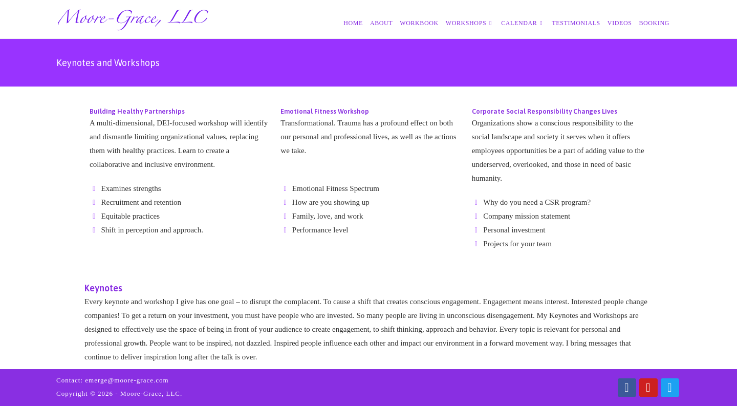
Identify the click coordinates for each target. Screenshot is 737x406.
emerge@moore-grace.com (126, 380)
